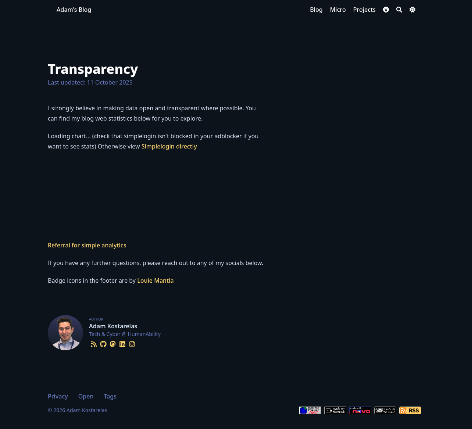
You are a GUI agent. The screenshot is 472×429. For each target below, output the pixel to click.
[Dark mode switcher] (412, 9)
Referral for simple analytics (87, 245)
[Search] (399, 9)
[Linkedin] (122, 343)
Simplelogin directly (169, 146)
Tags (110, 396)
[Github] (103, 343)
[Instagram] (132, 343)
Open (86, 396)
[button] (386, 9)
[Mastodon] (113, 343)
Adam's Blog (74, 10)
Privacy (58, 396)
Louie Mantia (155, 280)
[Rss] (94, 343)
